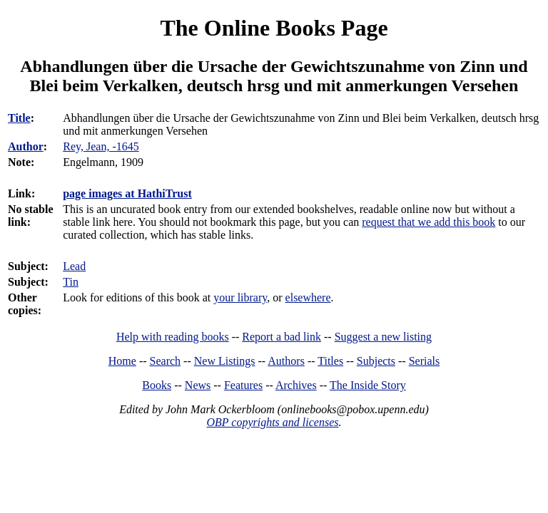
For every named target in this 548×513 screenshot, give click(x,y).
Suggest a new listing (383, 337)
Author (26, 146)
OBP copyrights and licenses (272, 422)
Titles (330, 361)
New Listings (224, 361)
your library (240, 297)
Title (19, 118)
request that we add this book (428, 222)
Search (165, 361)
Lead (74, 266)
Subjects (376, 361)
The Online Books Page (273, 28)
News (197, 385)
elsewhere (308, 297)
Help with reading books (172, 337)
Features (243, 385)
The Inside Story (368, 385)
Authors (286, 361)
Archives (296, 385)
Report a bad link (281, 337)
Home (122, 361)
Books (156, 385)
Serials (424, 361)
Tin (70, 282)
